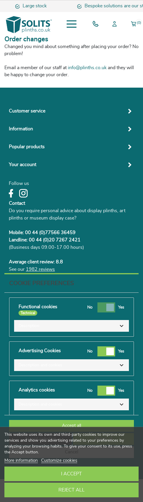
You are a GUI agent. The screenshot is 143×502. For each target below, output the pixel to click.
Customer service (27, 111)
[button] (71, 326)
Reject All (71, 490)
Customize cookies (59, 460)
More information (21, 460)
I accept (71, 474)
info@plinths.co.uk (87, 67)
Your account (22, 164)
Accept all (71, 425)
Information (21, 129)
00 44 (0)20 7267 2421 (54, 240)
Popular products (27, 146)
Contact (17, 203)
